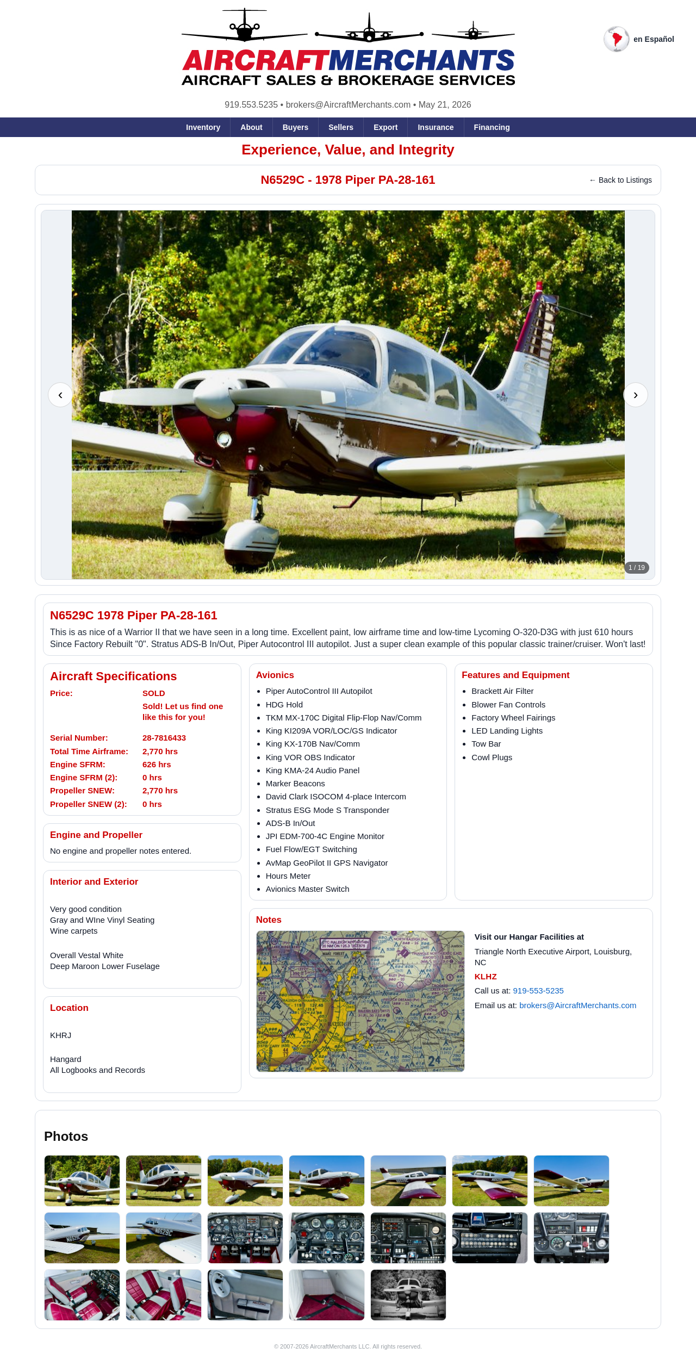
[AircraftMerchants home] (348, 47)
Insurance (435, 127)
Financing (492, 127)
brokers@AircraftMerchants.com (348, 104)
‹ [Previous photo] (60, 394)
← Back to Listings (620, 180)
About (251, 127)
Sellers (340, 127)
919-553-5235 (538, 990)
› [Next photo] (635, 394)
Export (385, 127)
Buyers (295, 127)
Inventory (203, 127)
